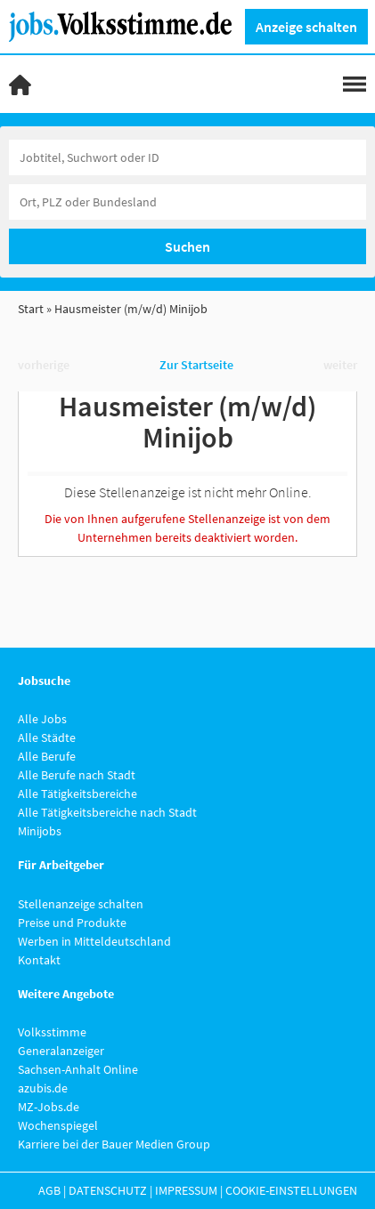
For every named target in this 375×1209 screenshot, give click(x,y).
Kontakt (39, 960)
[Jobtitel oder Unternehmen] (187, 157)
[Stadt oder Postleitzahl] (187, 202)
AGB (49, 1190)
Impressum (186, 1190)
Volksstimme (52, 1032)
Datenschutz (108, 1190)
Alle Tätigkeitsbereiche (77, 794)
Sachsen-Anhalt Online (78, 1069)
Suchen (187, 246)
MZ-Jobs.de (48, 1107)
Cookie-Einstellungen (291, 1190)
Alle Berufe (47, 756)
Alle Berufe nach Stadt (76, 775)
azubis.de (43, 1088)
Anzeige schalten (306, 27)
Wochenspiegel (58, 1125)
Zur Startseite (196, 365)
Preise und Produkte (72, 923)
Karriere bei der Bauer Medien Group (114, 1144)
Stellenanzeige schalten (80, 904)
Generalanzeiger (61, 1051)
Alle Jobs (42, 719)
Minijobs (39, 831)
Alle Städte (47, 737)
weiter (340, 365)
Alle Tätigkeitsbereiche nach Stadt (107, 812)
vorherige (43, 365)
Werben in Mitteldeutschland (94, 941)
